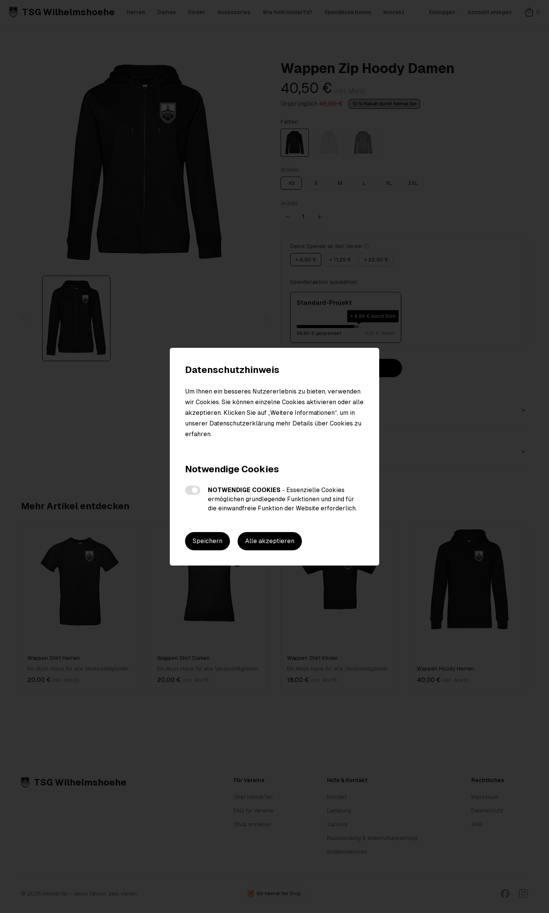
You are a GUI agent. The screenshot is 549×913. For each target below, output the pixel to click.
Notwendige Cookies (192, 490)
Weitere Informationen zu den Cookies (240, 447)
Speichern (207, 541)
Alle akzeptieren (269, 541)
